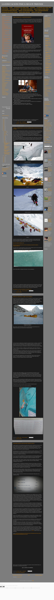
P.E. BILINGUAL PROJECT (14, 9)
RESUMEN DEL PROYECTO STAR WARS (50, 189)
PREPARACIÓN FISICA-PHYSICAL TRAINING (10, 12)
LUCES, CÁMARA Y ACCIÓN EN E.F (48, 56)
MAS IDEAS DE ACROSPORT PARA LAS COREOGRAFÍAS (50, 170)
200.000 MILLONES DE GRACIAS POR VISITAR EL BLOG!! (24, 443)
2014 (4, 159)
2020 (4, 126)
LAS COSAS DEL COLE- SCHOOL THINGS (21, 7)
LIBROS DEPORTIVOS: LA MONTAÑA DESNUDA (22, 17)
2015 (4, 158)
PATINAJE (3, 88)
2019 (4, 127)
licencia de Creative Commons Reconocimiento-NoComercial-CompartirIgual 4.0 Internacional (6, 169)
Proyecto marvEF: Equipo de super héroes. (48, 59)
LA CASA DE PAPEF (5, 82)
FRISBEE (3, 79)
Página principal (5, 7)
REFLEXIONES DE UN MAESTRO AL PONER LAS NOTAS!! (50, 220)
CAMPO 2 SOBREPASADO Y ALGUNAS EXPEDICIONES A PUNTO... (7, 147)
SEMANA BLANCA (4, 92)
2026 (4, 119)
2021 (4, 125)
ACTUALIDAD (32, 7)
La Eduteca (47, 47)
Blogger (33, 580)
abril (4, 139)
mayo (4, 138)
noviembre (5, 132)
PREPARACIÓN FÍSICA (5, 89)
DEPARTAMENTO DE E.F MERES (48, 67)
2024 (4, 121)
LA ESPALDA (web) (47, 90)
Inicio (29, 575)
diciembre (5, 131)
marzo (5, 140)
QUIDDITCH (3, 91)
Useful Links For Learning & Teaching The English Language (47, 89)
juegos (45, 85)
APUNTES (45, 121)
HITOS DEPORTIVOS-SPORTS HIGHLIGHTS (9, 10)
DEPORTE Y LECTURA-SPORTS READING (26, 10)
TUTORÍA (10, 7)
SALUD (45, 138)
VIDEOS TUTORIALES (47, 142)
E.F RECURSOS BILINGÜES (46, 84)
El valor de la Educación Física (47, 38)
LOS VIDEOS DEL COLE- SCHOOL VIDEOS (44, 7)
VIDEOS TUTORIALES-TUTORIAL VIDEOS (41, 9)
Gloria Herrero (47, 54)
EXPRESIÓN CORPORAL (5, 78)
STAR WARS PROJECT (5, 93)
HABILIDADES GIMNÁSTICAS (6, 80)
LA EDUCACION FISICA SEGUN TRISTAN (22, 4)
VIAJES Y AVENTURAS (47, 140)
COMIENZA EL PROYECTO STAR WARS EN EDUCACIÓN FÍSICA (48, 209)
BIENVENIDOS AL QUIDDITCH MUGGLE (50, 151)
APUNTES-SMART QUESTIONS (24, 12)
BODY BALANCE (4, 68)
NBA (45, 105)
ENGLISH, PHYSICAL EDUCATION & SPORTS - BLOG (48, 70)
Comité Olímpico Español (47, 101)
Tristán (4, 57)
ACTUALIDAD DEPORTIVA (46, 120)
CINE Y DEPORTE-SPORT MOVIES (26, 9)
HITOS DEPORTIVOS (26, 123)
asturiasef (46, 74)
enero (4, 155)
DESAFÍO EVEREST (19, 438)
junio (4, 137)
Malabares (45, 92)
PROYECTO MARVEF (5, 90)
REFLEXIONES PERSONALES (20, 572)
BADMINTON (4, 67)
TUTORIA (45, 139)
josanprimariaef (47, 60)
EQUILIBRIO (4, 77)
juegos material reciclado (47, 91)
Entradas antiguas (38, 575)
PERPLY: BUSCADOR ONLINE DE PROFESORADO (47, 80)
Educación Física (47, 42)
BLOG (33, 530)
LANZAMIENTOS (4, 83)
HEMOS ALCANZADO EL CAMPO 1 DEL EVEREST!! (22, 296)
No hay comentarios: (25, 290)
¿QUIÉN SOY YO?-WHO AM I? (36, 12)
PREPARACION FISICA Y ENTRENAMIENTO (48, 104)
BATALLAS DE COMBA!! (50, 160)
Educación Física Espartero (47, 40)
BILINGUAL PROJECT (47, 122)
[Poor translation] (3, 586)
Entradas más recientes (17, 575)
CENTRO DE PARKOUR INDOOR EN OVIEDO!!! (50, 229)
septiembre (5, 134)
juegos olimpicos (46, 102)
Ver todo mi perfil (4, 58)
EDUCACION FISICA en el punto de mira (48, 64)
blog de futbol (46, 109)
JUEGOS (3, 81)
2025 (4, 120)
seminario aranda (46, 81)
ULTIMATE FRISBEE (5, 94)
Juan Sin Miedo (47, 65)
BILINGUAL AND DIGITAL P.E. (47, 72)
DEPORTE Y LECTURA (19, 123)
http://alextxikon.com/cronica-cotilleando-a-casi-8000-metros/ (22, 289)
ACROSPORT (4, 66)
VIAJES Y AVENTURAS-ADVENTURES (41, 10)
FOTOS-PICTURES (5, 9)
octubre (5, 133)
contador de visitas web (5, 115)
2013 (4, 160)
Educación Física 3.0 (48, 48)
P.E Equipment (46, 93)
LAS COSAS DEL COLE (47, 131)
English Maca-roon (48, 43)
